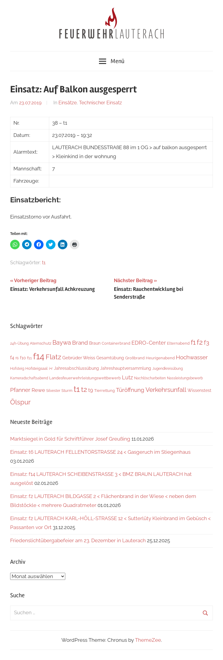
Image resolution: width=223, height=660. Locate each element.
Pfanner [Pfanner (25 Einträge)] (20, 389)
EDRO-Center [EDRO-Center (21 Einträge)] (148, 343)
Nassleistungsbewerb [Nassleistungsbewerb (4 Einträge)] (185, 378)
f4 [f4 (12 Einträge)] (12, 357)
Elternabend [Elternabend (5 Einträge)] (178, 343)
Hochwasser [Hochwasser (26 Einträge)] (192, 357)
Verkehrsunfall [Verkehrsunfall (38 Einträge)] (165, 389)
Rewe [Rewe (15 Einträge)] (38, 390)
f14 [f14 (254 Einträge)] (38, 356)
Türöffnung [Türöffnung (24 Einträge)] (130, 389)
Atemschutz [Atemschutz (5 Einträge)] (40, 343)
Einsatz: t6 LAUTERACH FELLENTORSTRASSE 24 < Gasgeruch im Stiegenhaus (100, 452)
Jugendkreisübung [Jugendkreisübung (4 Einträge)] (167, 368)
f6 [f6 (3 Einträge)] (17, 358)
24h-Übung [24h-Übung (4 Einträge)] (19, 343)
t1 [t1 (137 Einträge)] (77, 389)
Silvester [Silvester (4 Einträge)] (53, 391)
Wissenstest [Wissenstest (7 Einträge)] (199, 390)
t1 (44, 262)
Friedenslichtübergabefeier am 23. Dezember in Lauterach (78, 540)
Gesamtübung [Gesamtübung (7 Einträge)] (110, 357)
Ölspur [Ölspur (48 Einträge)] (20, 402)
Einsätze (67, 103)
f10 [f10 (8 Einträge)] (23, 357)
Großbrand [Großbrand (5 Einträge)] (135, 358)
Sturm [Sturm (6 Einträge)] (66, 390)
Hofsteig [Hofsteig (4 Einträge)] (17, 368)
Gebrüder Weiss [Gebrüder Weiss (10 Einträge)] (78, 357)
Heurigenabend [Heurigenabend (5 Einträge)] (160, 358)
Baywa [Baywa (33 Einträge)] (61, 342)
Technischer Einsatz (100, 103)
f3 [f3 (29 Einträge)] (206, 342)
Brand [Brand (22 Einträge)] (80, 343)
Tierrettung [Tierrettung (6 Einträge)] (104, 390)
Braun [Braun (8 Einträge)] (94, 343)
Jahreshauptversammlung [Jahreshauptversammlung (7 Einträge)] (125, 368)
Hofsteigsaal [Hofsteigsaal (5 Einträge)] (36, 368)
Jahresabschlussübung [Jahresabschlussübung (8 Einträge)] (76, 368)
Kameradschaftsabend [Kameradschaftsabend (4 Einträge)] (29, 378)
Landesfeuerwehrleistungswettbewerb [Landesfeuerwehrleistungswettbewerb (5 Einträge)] (85, 378)
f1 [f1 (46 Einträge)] (193, 342)
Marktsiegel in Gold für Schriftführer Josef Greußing (70, 439)
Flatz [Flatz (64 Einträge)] (53, 357)
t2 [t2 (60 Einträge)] (84, 389)
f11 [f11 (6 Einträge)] (29, 358)
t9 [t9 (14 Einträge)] (90, 390)
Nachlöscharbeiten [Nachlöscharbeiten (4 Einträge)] (150, 378)
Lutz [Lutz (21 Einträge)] (127, 377)
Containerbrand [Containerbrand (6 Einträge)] (116, 343)
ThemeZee (148, 640)
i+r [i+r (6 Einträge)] (51, 368)
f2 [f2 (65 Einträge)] (200, 342)
